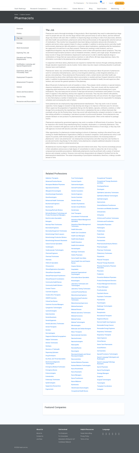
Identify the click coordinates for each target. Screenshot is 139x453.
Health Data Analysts (77, 239)
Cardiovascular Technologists (55, 250)
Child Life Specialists (52, 263)
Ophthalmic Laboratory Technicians (108, 192)
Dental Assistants (51, 317)
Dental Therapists (51, 327)
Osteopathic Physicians (104, 224)
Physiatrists (100, 256)
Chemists (48, 259)
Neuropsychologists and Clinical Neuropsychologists (80, 355)
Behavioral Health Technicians (55, 200)
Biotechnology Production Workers (56, 237)
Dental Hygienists (51, 320)
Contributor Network (64, 442)
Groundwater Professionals (79, 216)
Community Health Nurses (54, 282)
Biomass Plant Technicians (54, 224)
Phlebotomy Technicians (104, 253)
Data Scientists (50, 314)
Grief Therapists (76, 213)
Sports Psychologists (103, 370)
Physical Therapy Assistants (105, 263)
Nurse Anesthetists (77, 368)
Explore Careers (25, 14)
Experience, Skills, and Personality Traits (24, 71)
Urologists (100, 389)
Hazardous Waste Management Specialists (81, 220)
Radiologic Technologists (104, 306)
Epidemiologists (50, 383)
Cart (103, 3)
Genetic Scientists (76, 197)
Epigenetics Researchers (53, 386)
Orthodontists (101, 212)
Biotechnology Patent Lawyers (55, 234)
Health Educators (76, 242)
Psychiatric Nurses (102, 293)
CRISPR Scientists (51, 298)
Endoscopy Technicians (53, 379)
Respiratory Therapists (104, 335)
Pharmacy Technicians (104, 250)
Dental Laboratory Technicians (55, 323)
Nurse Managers (76, 375)
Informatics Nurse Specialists (80, 277)
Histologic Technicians (78, 252)
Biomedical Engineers (52, 228)
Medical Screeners (77, 316)
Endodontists (50, 376)
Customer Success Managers (55, 304)
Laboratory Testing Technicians (80, 288)
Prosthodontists (102, 290)
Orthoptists (100, 215)
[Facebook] (104, 433)
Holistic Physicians (76, 255)
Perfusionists (101, 237)
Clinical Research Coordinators (55, 279)
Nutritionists (75, 384)
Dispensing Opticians (52, 352)
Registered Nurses (102, 319)
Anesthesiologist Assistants (54, 194)
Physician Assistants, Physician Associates (106, 266)
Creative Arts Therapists (53, 295)
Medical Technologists (78, 322)
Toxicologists (101, 383)
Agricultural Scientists (52, 187)
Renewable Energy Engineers (106, 328)
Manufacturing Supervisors (79, 303)
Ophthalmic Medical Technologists (107, 196)
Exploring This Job (23, 53)
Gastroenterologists (77, 184)
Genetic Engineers (76, 194)
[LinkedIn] (107, 433)
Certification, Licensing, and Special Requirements (26, 65)
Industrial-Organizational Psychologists (78, 273)
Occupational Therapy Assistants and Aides (107, 182)
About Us (39, 433)
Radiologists (101, 309)
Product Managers (102, 287)
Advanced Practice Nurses (54, 181)
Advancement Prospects (25, 82)
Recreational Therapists (104, 315)
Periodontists (101, 240)
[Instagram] (113, 433)
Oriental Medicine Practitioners (106, 205)
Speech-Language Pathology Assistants (106, 363)
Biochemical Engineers (52, 203)
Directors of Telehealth (53, 349)
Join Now (119, 3)
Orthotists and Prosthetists (105, 221)
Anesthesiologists (51, 197)
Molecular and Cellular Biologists (81, 328)
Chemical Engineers (52, 253)
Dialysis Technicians (52, 339)
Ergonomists (49, 389)
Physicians (100, 271)
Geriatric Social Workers (78, 207)
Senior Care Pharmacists (104, 344)
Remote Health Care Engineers (106, 322)
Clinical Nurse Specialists (53, 272)
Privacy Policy (85, 436)
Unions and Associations (25, 92)
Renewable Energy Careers (105, 325)
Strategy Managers (103, 373)
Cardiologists (50, 247)
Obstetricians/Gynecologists (80, 388)
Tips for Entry (21, 97)
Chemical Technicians (52, 256)
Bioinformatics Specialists (53, 218)
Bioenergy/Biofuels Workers (54, 210)
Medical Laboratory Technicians (81, 312)
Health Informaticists (77, 245)
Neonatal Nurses (76, 348)
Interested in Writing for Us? (66, 439)
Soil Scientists (101, 351)
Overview (20, 28)
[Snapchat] (119, 433)
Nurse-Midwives (76, 381)
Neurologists (75, 351)
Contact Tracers (50, 288)
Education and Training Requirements (24, 58)
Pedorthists (100, 234)
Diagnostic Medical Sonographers (56, 336)
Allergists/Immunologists (53, 191)
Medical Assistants (77, 306)
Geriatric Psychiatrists (78, 203)
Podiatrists (100, 274)
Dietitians (48, 346)
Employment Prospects (25, 77)
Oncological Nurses (103, 186)
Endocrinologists (51, 373)
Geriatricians (75, 210)
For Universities (91, 3)
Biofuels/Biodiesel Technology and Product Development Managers (56, 214)
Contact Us (39, 436)
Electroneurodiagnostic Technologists (53, 362)
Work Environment (23, 48)
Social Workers (101, 347)
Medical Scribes (76, 319)
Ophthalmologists (102, 199)
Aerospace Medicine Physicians (55, 184)
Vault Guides (102, 9)
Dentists (48, 330)
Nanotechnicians (76, 338)
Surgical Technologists (104, 379)
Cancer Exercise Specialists (54, 243)
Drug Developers (51, 355)
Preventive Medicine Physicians (106, 277)
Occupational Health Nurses (79, 391)
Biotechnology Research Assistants (56, 240)
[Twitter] (110, 433)
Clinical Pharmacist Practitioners (55, 275)
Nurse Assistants (76, 372)
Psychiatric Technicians (104, 296)
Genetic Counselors (77, 191)
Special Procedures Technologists (107, 354)
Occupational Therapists (104, 178)
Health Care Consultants (78, 232)
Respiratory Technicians (104, 331)
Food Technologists (77, 178)
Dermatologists (50, 333)
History (19, 33)
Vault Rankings (20, 9)
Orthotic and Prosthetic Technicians (108, 218)
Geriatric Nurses (76, 200)
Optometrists (101, 202)
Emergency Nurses (51, 370)
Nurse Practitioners (77, 378)
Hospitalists (74, 269)
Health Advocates (76, 229)
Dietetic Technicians (52, 343)
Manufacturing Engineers (79, 295)
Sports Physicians (102, 367)
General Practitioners (77, 187)
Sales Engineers (102, 338)
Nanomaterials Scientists (79, 335)
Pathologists (101, 228)
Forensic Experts (76, 181)
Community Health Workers (54, 285)
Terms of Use (85, 439)
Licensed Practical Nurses (79, 292)
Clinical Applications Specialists (55, 269)
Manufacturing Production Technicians (79, 299)
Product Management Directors (106, 284)
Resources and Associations (26, 101)
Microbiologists (76, 325)
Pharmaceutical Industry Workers (107, 243)
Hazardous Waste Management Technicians (81, 225)
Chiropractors (50, 266)
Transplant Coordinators (104, 386)
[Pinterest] (116, 433)
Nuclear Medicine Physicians (80, 362)
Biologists (49, 221)
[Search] (124, 9)
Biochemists (49, 207)
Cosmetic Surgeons (52, 291)
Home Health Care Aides (78, 258)
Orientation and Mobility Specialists (107, 208)
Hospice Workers (76, 266)
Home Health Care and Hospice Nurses (80, 262)
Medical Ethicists (76, 309)
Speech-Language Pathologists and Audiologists (108, 358)
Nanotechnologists (77, 341)
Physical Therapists (103, 259)
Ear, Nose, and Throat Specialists (55, 359)
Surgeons (100, 376)
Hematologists (75, 248)
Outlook (19, 87)
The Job (19, 38)
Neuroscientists (76, 359)
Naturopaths (75, 344)
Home (16, 14)
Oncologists (100, 189)
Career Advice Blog (86, 433)
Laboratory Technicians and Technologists (79, 284)
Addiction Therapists (52, 178)
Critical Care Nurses (52, 301)
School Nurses (101, 341)
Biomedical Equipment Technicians (56, 231)
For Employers (79, 3)
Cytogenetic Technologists (54, 307)
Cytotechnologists (51, 311)
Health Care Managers (78, 236)
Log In (111, 3)
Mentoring (115, 9)
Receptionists (101, 312)
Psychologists (101, 303)
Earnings (19, 43)
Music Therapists (76, 332)
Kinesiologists (75, 280)
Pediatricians (101, 231)
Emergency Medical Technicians (55, 367)
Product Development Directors (106, 280)
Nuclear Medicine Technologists (81, 365)
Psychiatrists (101, 299)
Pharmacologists (102, 247)
